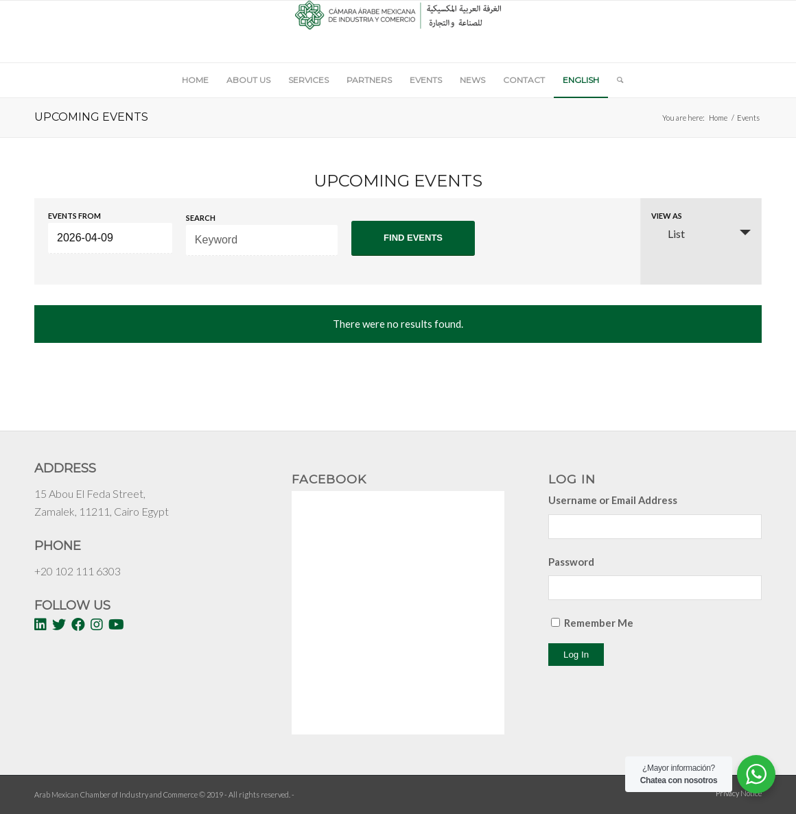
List (668, 233)
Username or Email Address (612, 500)
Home (718, 117)
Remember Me (598, 623)
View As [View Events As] (666, 215)
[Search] (615, 80)
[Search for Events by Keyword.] (262, 240)
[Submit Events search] (413, 238)
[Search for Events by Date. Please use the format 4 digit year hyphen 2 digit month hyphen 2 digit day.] (110, 238)
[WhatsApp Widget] (756, 774)
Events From (74, 215)
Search (200, 218)
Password (571, 561)
